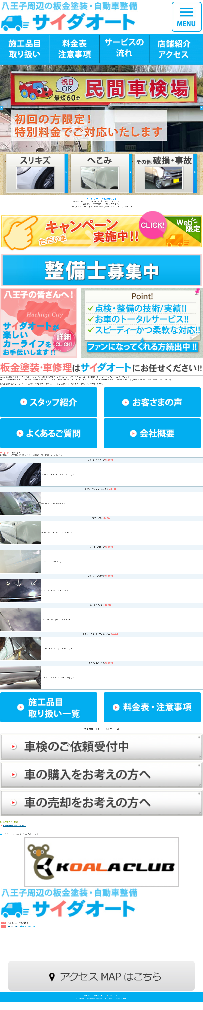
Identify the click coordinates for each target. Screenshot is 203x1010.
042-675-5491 (21, 926)
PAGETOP (113, 995)
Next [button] (201, 108)
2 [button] (101, 150)
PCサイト (100, 995)
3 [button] (104, 150)
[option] (101, 108)
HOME (89, 995)
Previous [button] (1, 108)
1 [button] (98, 150)
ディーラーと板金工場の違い (14, 826)
